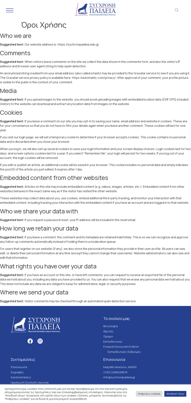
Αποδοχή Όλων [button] (175, 393)
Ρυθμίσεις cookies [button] (149, 393)
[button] (177, 10)
